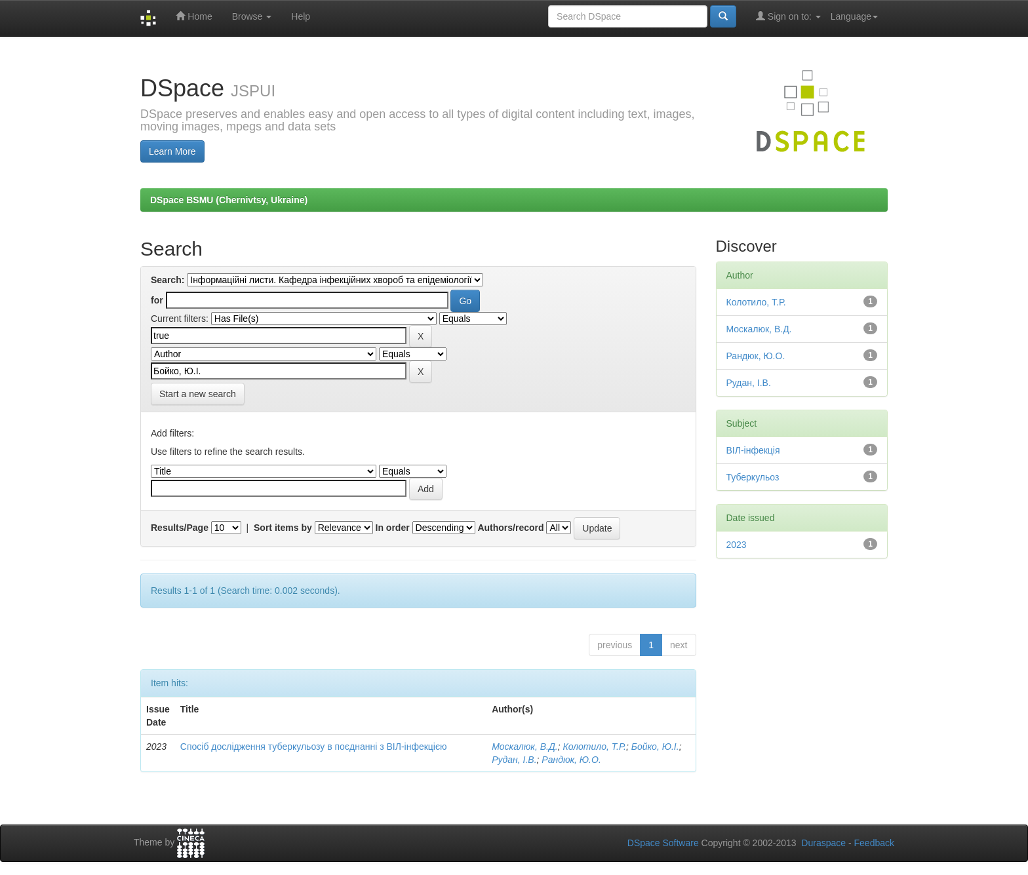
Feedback (874, 843)
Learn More (172, 151)
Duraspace (823, 843)
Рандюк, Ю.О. (571, 759)
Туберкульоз (753, 477)
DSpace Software (663, 843)
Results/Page (179, 527)
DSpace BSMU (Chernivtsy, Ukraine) (228, 200)
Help (300, 16)
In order (393, 527)
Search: (167, 280)
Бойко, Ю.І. (655, 746)
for (157, 300)
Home (194, 16)
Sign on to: (788, 16)
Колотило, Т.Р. (594, 746)
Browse (252, 16)
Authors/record (510, 527)
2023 (736, 544)
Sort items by (283, 527)
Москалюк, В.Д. (524, 746)
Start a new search (197, 394)
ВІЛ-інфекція (753, 450)
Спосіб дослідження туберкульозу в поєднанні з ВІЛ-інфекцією (313, 746)
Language (854, 16)
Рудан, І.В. (514, 759)
